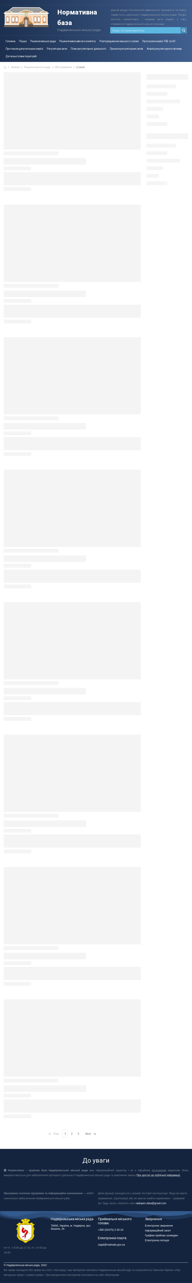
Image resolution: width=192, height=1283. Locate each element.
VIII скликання (63, 67)
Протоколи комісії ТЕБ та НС (158, 41)
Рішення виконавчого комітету (77, 41)
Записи (15, 67)
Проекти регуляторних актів (126, 48)
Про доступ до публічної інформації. (158, 1175)
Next (91, 1134)
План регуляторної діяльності (88, 48)
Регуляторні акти (57, 48)
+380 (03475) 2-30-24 (110, 1229)
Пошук (23, 41)
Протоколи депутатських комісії (24, 48)
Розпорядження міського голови (119, 41)
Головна (10, 41)
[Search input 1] (145, 30)
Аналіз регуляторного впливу (164, 48)
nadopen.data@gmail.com (151, 1203)
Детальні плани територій (21, 56)
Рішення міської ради (43, 41)
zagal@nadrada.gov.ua (111, 1244)
